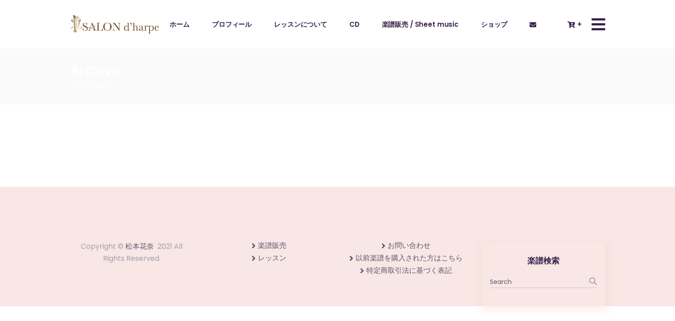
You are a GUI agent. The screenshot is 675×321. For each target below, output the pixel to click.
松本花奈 (139, 246)
